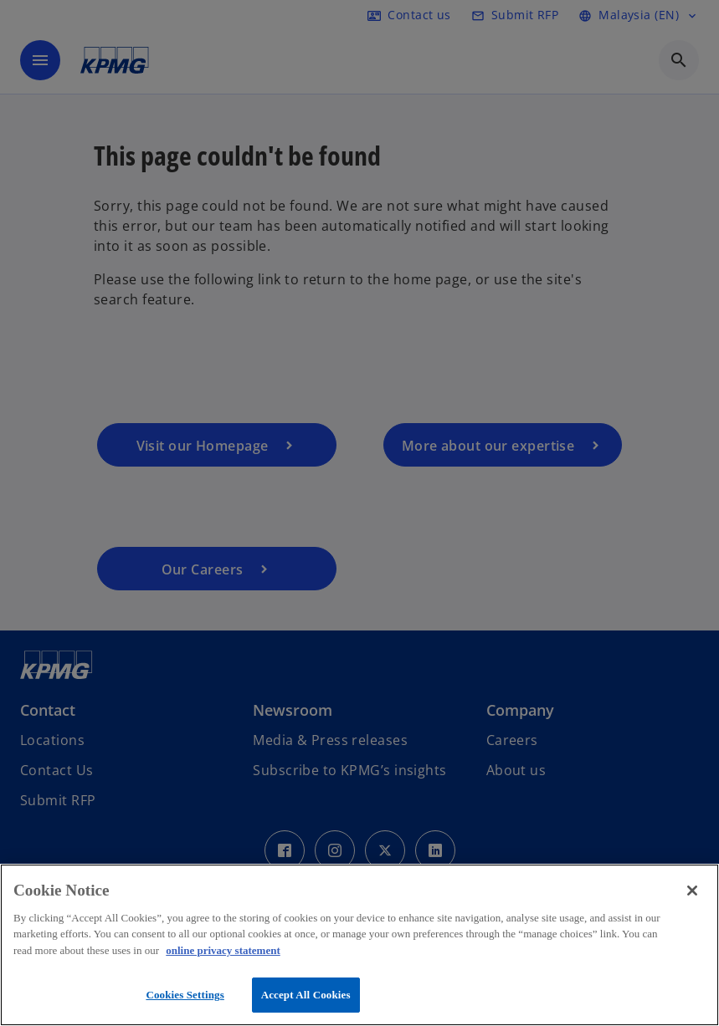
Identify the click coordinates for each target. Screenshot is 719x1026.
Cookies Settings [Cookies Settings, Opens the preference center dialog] (184, 994)
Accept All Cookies (306, 994)
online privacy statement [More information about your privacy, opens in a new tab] (223, 950)
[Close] (692, 890)
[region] (359, 945)
